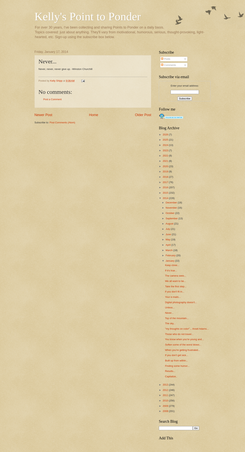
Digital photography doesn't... (181, 302)
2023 (166, 150)
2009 (166, 406)
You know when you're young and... (184, 339)
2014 (166, 198)
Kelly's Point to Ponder (87, 16)
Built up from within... (176, 360)
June (169, 234)
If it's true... (171, 270)
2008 (166, 411)
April (168, 244)
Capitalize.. (171, 376)
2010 (166, 400)
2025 (166, 139)
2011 (166, 395)
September (172, 218)
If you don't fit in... (174, 291)
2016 (166, 187)
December (172, 202)
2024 (166, 145)
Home (93, 115)
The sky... (170, 323)
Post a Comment (52, 99)
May (168, 239)
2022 (166, 155)
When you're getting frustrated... (182, 350)
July (168, 229)
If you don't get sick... (176, 355)
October (170, 213)
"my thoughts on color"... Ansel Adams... (187, 328)
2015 (166, 192)
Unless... (170, 307)
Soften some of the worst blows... (183, 344)
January (170, 260)
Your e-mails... (173, 297)
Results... (170, 371)
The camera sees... (175, 275)
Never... (169, 312)
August (170, 223)
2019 (166, 171)
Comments (168, 65)
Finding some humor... (177, 365)
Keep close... (172, 265)
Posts (165, 58)
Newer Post (43, 115)
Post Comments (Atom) (62, 122)
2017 (166, 182)
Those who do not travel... (179, 334)
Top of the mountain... (177, 318)
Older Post (143, 115)
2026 (166, 134)
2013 (166, 384)
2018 (166, 176)
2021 (166, 161)
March (169, 250)
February (171, 255)
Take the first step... (175, 286)
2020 (166, 166)
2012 (166, 390)
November (172, 207)
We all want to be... (175, 281)
